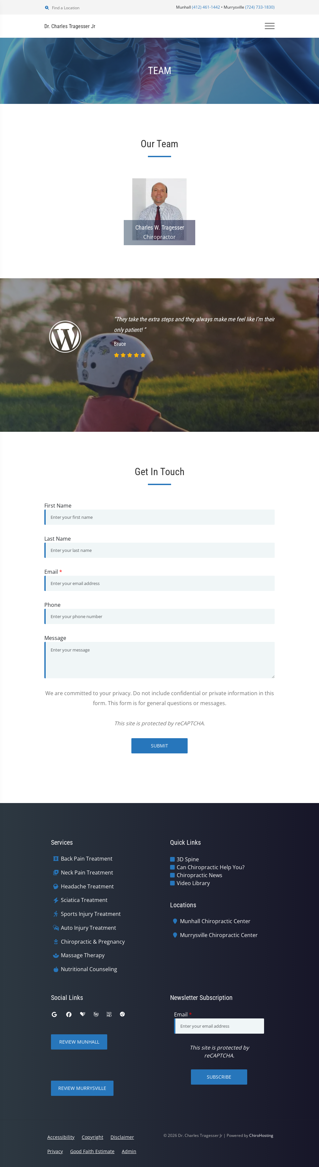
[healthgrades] (82, 1014)
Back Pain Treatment (87, 858)
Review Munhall (79, 1042)
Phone (52, 604)
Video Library (193, 883)
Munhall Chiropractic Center (215, 921)
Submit (159, 745)
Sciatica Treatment (84, 900)
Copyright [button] (92, 1137)
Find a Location (61, 8)
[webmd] (109, 1014)
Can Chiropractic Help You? (211, 867)
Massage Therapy (83, 955)
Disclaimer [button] (122, 1137)
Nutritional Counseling (89, 969)
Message (55, 638)
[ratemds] (122, 1014)
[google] (54, 1014)
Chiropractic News (199, 875)
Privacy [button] (55, 1151)
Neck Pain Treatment (87, 872)
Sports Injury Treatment (91, 914)
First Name (57, 505)
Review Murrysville (82, 1088)
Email (53, 571)
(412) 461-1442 (206, 7)
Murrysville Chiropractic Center (219, 935)
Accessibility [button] (60, 1137)
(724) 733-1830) (260, 7)
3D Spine (188, 859)
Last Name (57, 538)
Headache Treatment (87, 886)
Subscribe (219, 1077)
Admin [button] (129, 1151)
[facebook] (69, 1014)
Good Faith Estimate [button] (92, 1151)
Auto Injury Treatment (88, 927)
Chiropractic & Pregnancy (93, 941)
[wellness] (96, 1014)
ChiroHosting (261, 1135)
